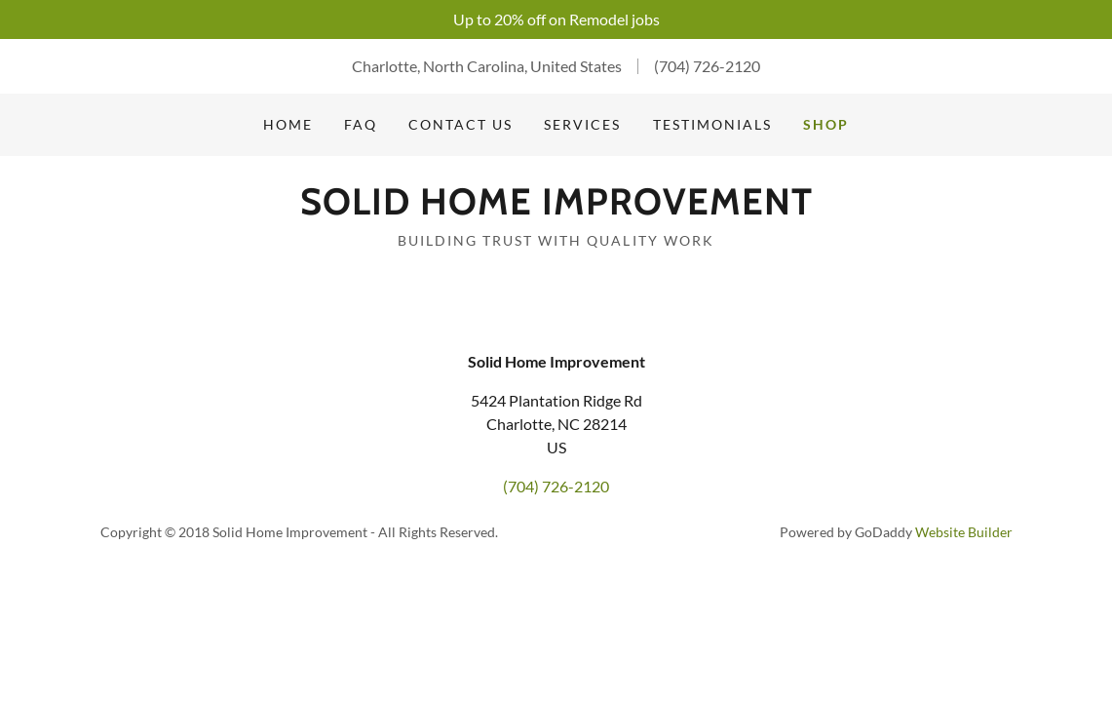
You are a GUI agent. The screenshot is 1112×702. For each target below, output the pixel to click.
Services (582, 124)
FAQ (360, 124)
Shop (826, 124)
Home (288, 124)
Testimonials (712, 124)
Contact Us (460, 124)
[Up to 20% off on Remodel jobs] (556, 19)
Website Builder (964, 532)
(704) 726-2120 (707, 66)
